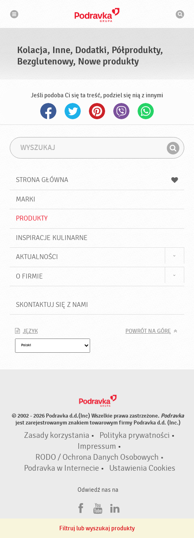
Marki (25, 199)
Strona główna (97, 180)
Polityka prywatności (134, 435)
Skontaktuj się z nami (52, 305)
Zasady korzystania (56, 435)
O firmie (29, 276)
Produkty (31, 218)
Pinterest (97, 111)
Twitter (73, 111)
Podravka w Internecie (61, 468)
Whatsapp (146, 111)
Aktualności (37, 257)
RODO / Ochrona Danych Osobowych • (99, 457)
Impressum (97, 446)
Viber (121, 111)
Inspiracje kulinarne (52, 238)
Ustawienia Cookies (142, 468)
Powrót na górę (148, 331)
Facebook (48, 111)
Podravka (97, 15)
